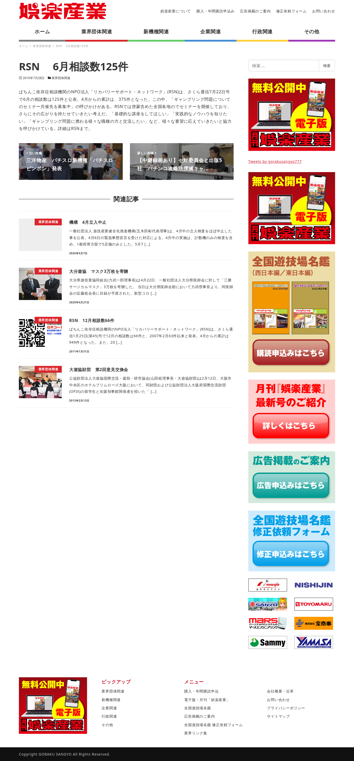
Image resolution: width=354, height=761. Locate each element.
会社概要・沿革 (280, 691)
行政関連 (109, 716)
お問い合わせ (323, 11)
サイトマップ (278, 716)
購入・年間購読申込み (215, 11)
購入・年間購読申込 (201, 691)
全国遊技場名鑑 (197, 707)
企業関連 (109, 707)
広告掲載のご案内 (255, 11)
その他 (107, 724)
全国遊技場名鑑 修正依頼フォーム (213, 724)
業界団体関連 (61, 78)
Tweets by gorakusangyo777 (275, 161)
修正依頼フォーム (291, 11)
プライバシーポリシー (286, 707)
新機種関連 (111, 699)
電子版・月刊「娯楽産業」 (207, 699)
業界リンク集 (195, 733)
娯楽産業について (175, 11)
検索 (326, 65)
